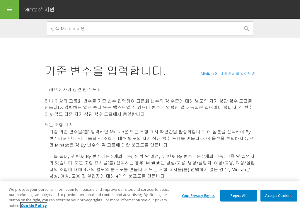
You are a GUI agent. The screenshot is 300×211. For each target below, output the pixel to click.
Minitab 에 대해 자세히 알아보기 (228, 73)
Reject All (238, 196)
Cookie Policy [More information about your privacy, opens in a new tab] (34, 206)
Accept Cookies (278, 196)
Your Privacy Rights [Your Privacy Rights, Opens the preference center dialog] (198, 196)
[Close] (290, 197)
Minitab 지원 (39, 9)
